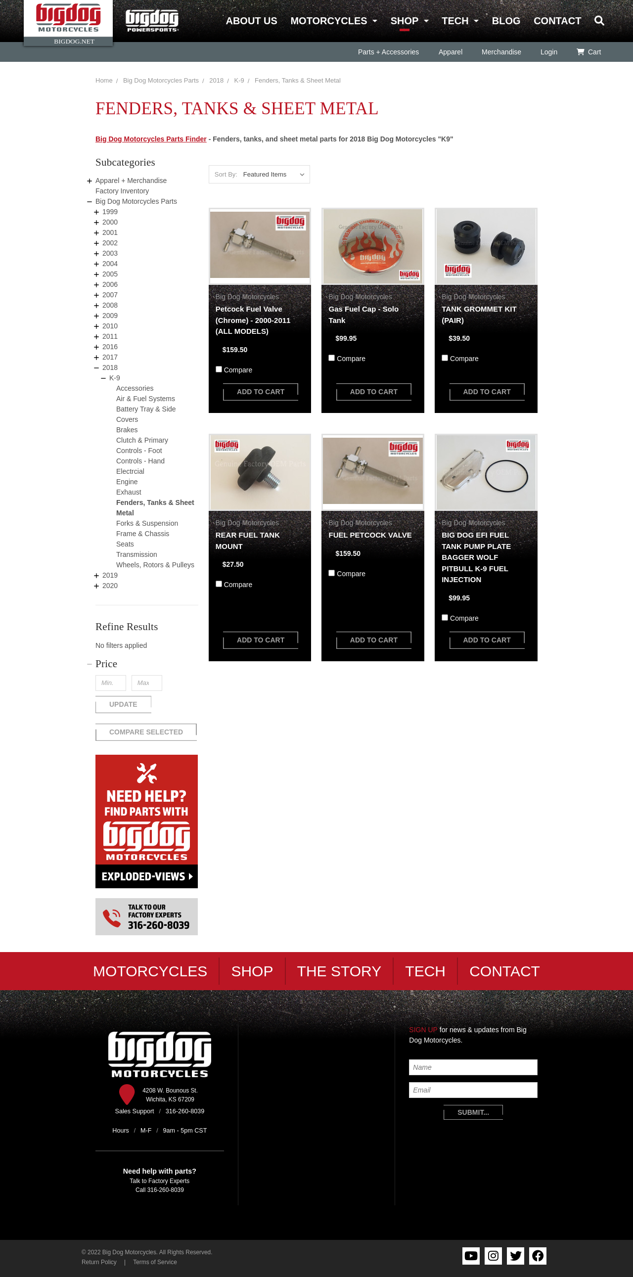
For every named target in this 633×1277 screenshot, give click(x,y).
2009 (110, 315)
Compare (238, 370)
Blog (506, 20)
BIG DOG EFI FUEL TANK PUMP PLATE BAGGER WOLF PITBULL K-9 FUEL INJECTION (476, 557)
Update (123, 704)
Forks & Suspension (147, 523)
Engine (127, 482)
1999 (110, 212)
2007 (110, 295)
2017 (110, 357)
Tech (455, 20)
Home (104, 80)
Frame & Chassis (142, 534)
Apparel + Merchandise (131, 180)
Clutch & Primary (142, 440)
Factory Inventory (122, 191)
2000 (110, 222)
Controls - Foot (139, 451)
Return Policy (99, 1262)
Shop (404, 20)
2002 (110, 243)
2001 (110, 232)
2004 (110, 264)
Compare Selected (146, 732)
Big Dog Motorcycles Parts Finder (151, 139)
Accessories (134, 388)
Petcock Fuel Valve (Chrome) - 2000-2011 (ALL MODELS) (253, 320)
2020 (110, 586)
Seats (125, 544)
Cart (589, 52)
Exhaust (128, 492)
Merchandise (501, 52)
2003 (110, 253)
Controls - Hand (140, 461)
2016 (110, 347)
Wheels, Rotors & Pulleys (155, 565)
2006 (110, 284)
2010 (110, 326)
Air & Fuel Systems (145, 399)
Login (548, 52)
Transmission (136, 554)
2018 (216, 80)
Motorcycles (328, 20)
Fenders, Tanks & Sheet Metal (298, 80)
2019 (110, 575)
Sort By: (226, 174)
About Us (251, 20)
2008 (110, 305)
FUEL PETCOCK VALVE (369, 535)
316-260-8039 (165, 1189)
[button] (146, 664)
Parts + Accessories (388, 52)
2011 (110, 336)
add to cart (260, 392)
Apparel (450, 52)
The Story (339, 971)
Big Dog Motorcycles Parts (161, 80)
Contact (557, 20)
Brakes (127, 430)
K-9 (239, 80)
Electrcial (130, 471)
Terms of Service (155, 1262)
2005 (110, 274)
